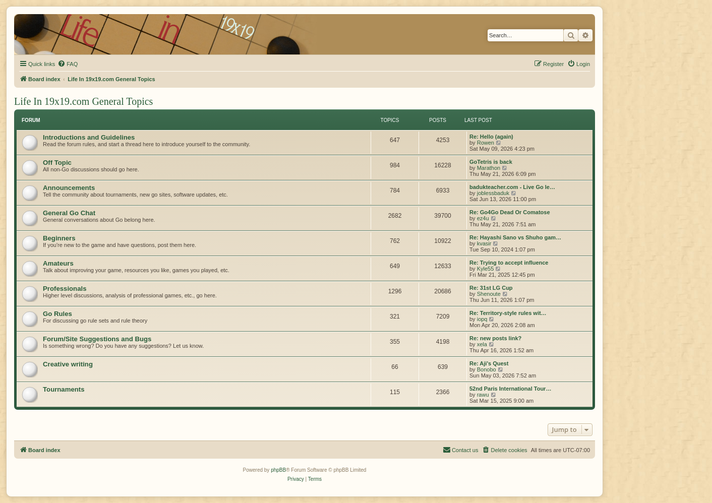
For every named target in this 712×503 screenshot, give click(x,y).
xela (482, 344)
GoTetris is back (490, 162)
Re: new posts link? (495, 338)
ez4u (483, 218)
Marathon (488, 168)
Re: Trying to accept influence (508, 263)
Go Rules (57, 314)
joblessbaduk (493, 193)
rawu (483, 395)
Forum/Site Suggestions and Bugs (97, 339)
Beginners (59, 238)
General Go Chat (69, 213)
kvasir (484, 243)
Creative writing (68, 364)
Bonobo (486, 369)
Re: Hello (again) (491, 137)
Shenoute (489, 294)
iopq (482, 319)
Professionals (65, 288)
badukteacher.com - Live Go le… (512, 187)
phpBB (278, 470)
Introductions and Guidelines (89, 137)
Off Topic (57, 162)
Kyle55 (485, 269)
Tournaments (64, 389)
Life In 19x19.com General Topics (83, 101)
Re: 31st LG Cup (491, 288)
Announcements (69, 188)
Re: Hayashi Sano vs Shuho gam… (515, 237)
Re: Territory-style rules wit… (508, 313)
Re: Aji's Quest (488, 363)
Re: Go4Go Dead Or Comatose (509, 212)
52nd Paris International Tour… (510, 389)
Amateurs (58, 263)
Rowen (485, 143)
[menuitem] (67, 64)
